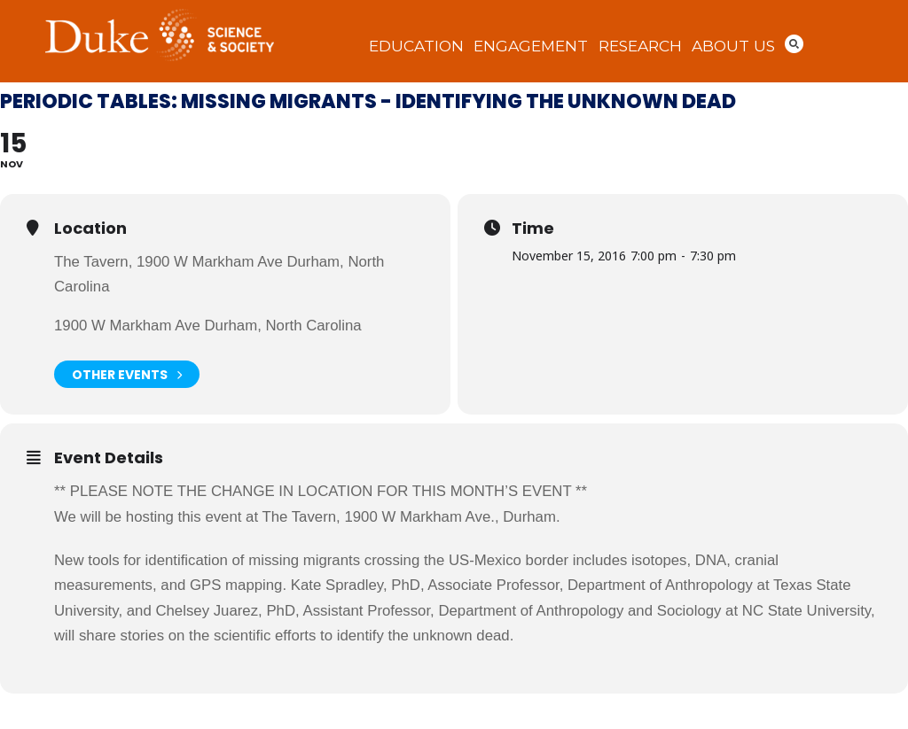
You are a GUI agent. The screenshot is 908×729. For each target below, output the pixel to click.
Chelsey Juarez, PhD (225, 610)
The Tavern (299, 516)
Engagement (531, 45)
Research (640, 45)
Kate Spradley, (341, 585)
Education (416, 45)
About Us (733, 45)
